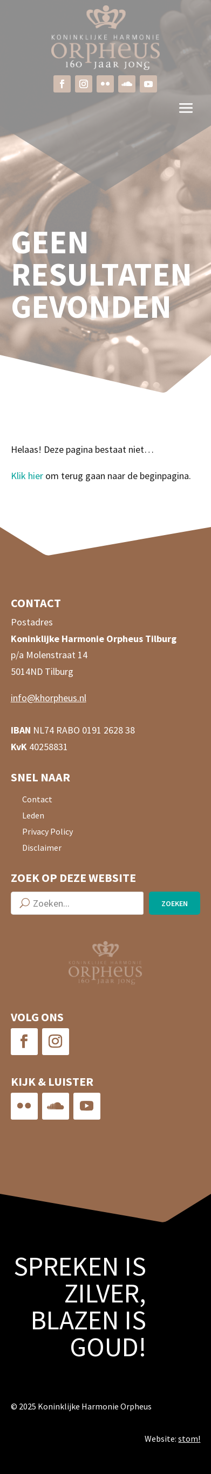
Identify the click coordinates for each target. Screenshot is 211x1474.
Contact (37, 799)
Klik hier (27, 475)
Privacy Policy (47, 832)
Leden (33, 816)
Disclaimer (42, 848)
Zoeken (174, 903)
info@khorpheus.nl (48, 698)
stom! (189, 1438)
